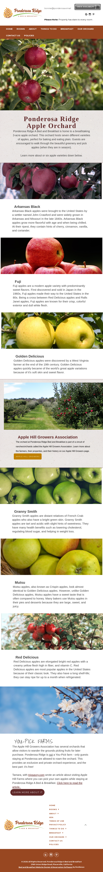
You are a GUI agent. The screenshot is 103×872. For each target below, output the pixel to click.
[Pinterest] (93, 15)
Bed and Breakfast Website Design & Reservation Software (45, 867)
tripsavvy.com (36, 775)
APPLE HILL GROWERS (28, 456)
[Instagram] (89, 15)
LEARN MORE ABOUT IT (27, 792)
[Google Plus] (86, 15)
